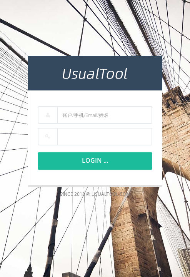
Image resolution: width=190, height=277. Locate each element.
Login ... (95, 160)
